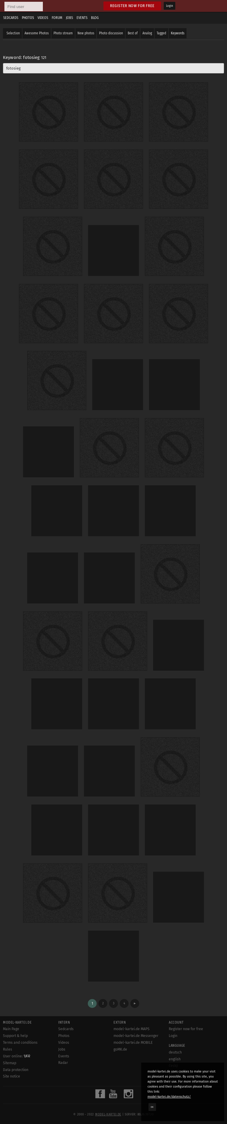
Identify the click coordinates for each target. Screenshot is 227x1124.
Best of (133, 33)
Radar (63, 1063)
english (175, 1059)
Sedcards (10, 18)
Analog (147, 33)
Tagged (161, 33)
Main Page (11, 1029)
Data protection (15, 1070)
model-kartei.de (108, 1114)
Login (169, 6)
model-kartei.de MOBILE (133, 1042)
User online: (16, 1056)
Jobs (69, 18)
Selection (13, 33)
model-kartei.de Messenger (136, 1036)
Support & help (15, 1036)
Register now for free (132, 6)
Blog (95, 18)
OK (152, 1106)
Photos (28, 18)
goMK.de (120, 1049)
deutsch (175, 1052)
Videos (43, 18)
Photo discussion (111, 33)
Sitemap (9, 1063)
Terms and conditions (20, 1042)
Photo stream (63, 33)
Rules (7, 1049)
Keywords (177, 33)
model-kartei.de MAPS (132, 1029)
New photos (85, 33)
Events (82, 18)
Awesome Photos (37, 33)
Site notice (11, 1076)
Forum (57, 18)
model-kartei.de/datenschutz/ (169, 1097)
